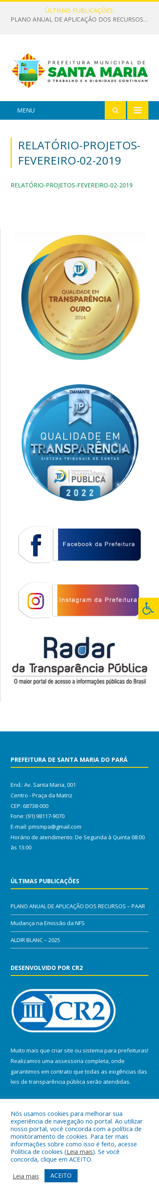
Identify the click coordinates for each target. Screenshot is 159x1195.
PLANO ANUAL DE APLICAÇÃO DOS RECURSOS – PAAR (82, 19)
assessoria (69, 1061)
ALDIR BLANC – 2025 (35, 940)
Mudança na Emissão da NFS (48, 923)
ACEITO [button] (61, 1175)
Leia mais (80, 1151)
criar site (62, 1050)
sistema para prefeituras (115, 1050)
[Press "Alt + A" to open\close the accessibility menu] (148, 608)
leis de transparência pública (48, 1081)
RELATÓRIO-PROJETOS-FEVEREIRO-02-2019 (72, 185)
